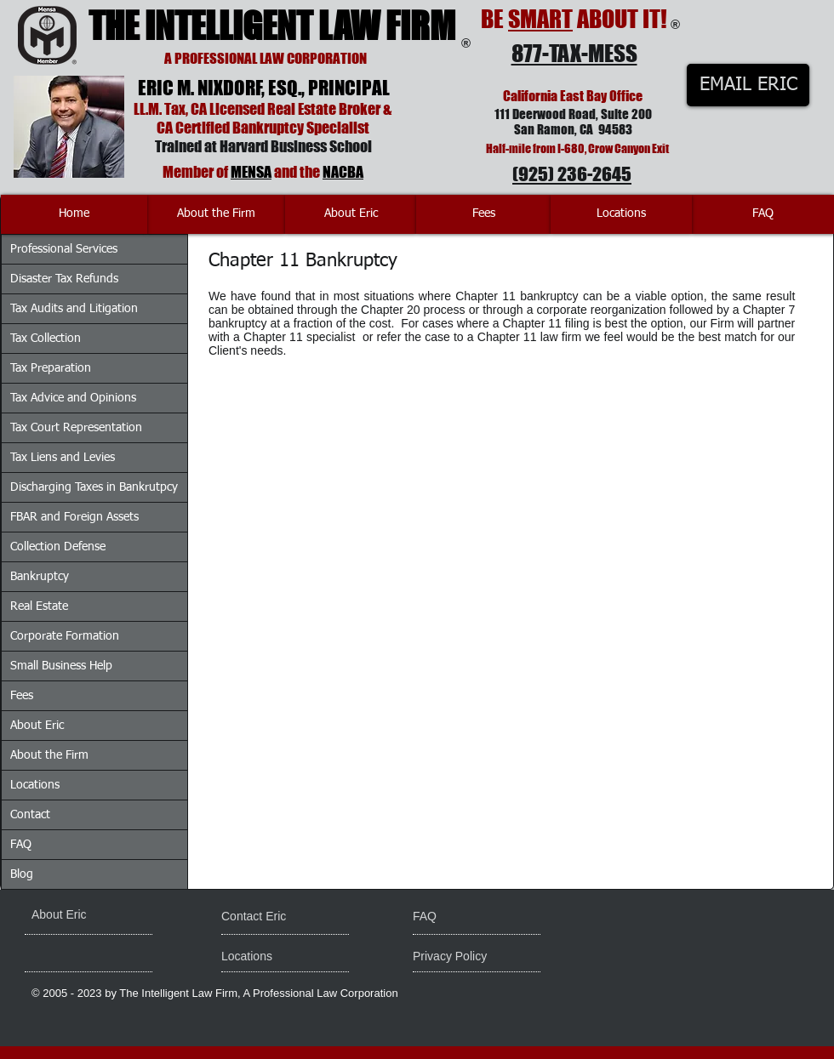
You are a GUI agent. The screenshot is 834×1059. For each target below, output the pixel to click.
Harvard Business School (296, 146)
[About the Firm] (216, 214)
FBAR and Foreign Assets (74, 517)
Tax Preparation (50, 368)
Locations (35, 785)
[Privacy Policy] (478, 957)
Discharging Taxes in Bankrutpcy (94, 487)
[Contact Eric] (265, 917)
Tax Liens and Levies (62, 458)
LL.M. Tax (160, 109)
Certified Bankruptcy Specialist (272, 127)
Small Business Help (61, 666)
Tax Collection (45, 338)
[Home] (74, 214)
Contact (30, 815)
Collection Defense (58, 547)
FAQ (20, 845)
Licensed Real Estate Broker (294, 109)
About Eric (37, 726)
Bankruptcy (39, 577)
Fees (21, 696)
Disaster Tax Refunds (64, 279)
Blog (21, 874)
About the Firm (49, 755)
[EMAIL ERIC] (748, 85)
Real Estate (39, 606)
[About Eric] (350, 214)
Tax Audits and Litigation (74, 309)
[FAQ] (763, 214)
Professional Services (63, 249)
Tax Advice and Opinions (73, 398)
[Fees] (483, 214)
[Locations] (621, 214)
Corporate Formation (64, 636)
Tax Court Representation (76, 428)
